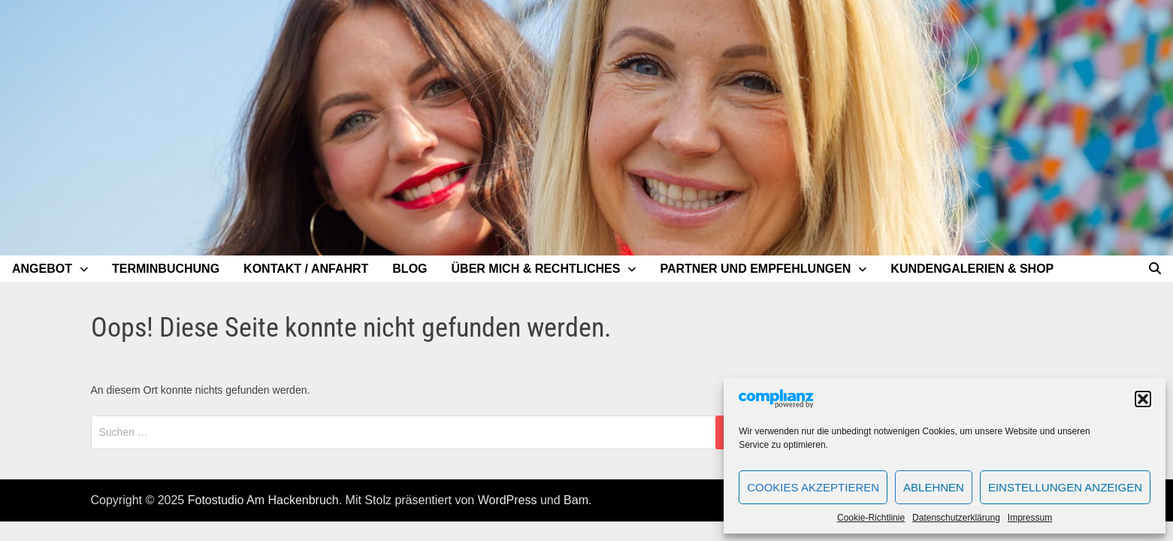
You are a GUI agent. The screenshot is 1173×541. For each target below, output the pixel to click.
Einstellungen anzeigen (1065, 487)
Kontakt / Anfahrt (305, 268)
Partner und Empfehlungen (755, 268)
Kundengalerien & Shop (972, 268)
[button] (1142, 399)
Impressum (1030, 517)
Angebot (42, 268)
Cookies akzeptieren (813, 487)
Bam (576, 500)
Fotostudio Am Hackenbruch (263, 500)
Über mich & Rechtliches (536, 268)
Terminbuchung (165, 268)
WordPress (507, 500)
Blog (409, 268)
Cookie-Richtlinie (871, 517)
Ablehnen (933, 487)
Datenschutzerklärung (956, 517)
